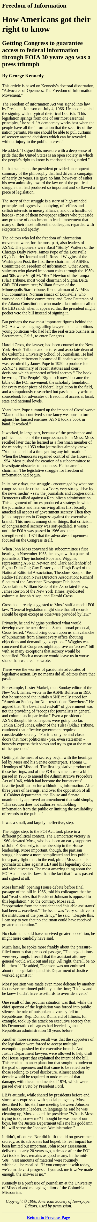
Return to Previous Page (48, 1217)
